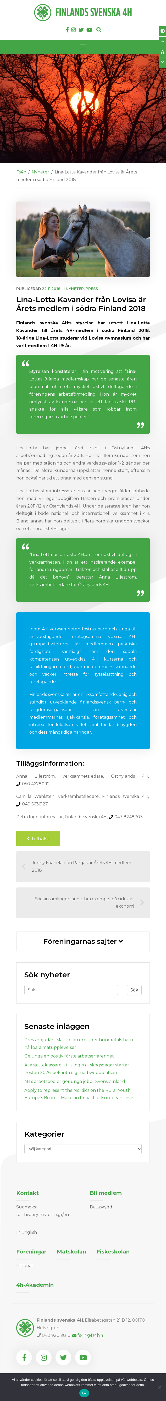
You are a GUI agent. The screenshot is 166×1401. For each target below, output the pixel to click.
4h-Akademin (35, 1285)
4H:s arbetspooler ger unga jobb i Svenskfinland (74, 1081)
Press (92, 288)
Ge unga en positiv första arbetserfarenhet (69, 1056)
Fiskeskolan (113, 1252)
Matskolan (71, 1252)
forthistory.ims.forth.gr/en (42, 1214)
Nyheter (75, 288)
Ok (84, 1393)
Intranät (24, 1265)
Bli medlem (106, 1193)
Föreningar (31, 1252)
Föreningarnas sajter (83, 941)
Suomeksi (26, 1206)
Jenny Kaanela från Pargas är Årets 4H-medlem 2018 (76, 866)
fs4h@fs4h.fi (87, 1335)
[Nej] (159, 1387)
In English (26, 1232)
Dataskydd (101, 1206)
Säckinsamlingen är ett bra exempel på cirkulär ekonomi (90, 902)
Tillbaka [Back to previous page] (38, 839)
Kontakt (27, 1193)
